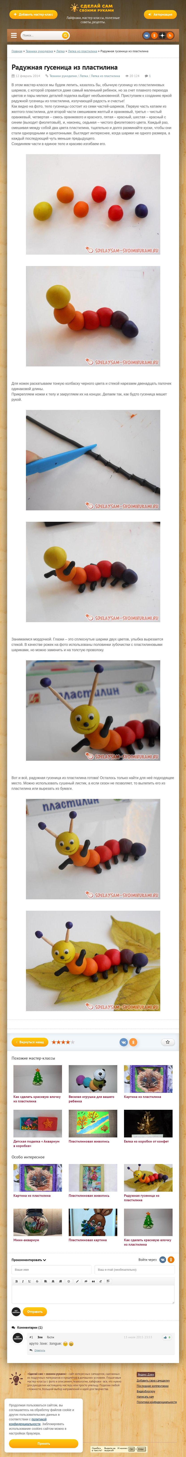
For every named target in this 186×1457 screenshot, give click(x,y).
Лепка (84, 76)
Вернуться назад (30, 1042)
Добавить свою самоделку (153, 1380)
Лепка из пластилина (105, 76)
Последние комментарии (153, 1386)
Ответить (39, 1350)
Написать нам (145, 1397)
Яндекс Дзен (146, 1374)
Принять (44, 1443)
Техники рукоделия (63, 76)
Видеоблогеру (146, 1391)
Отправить (35, 1311)
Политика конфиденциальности (157, 1402)
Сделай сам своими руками (93, 8)
